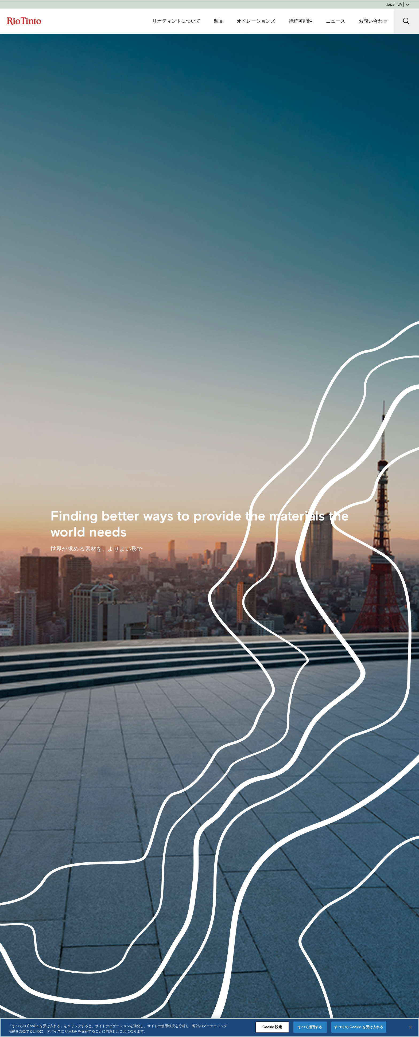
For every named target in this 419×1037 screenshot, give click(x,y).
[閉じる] (410, 1027)
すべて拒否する (310, 1027)
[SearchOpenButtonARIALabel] (406, 21)
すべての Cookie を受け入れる (358, 1027)
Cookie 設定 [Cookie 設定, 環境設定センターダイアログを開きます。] (272, 1027)
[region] (209, 1027)
